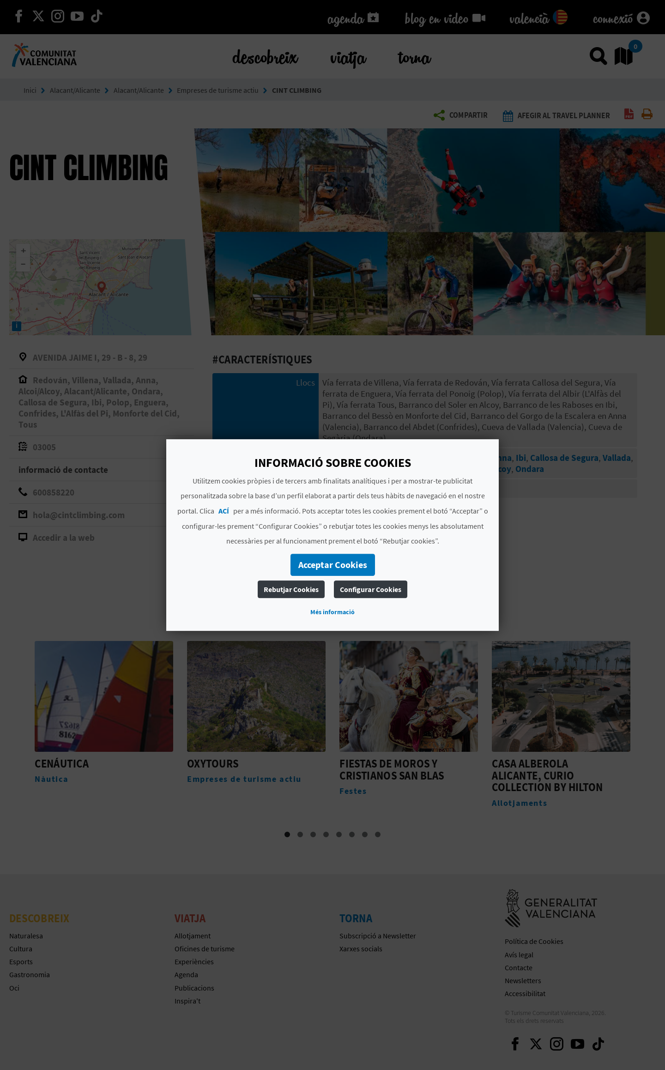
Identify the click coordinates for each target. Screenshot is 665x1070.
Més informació (332, 612)
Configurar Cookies (370, 589)
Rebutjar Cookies (291, 589)
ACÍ (223, 510)
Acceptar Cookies (332, 564)
